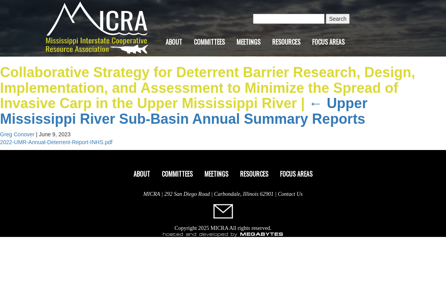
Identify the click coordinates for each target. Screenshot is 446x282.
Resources (286, 42)
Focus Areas (328, 42)
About (174, 42)
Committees (209, 42)
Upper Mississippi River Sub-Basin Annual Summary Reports (183, 111)
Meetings (248, 42)
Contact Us (290, 194)
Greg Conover (17, 134)
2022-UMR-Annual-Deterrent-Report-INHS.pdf (56, 142)
